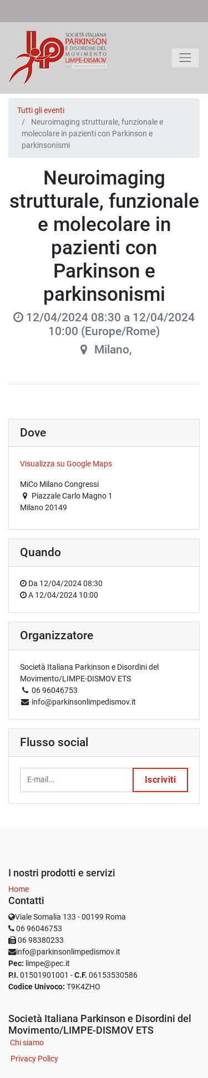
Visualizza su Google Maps (66, 463)
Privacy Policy (34, 1058)
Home (18, 889)
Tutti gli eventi (40, 110)
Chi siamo (27, 1042)
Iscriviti (160, 779)
